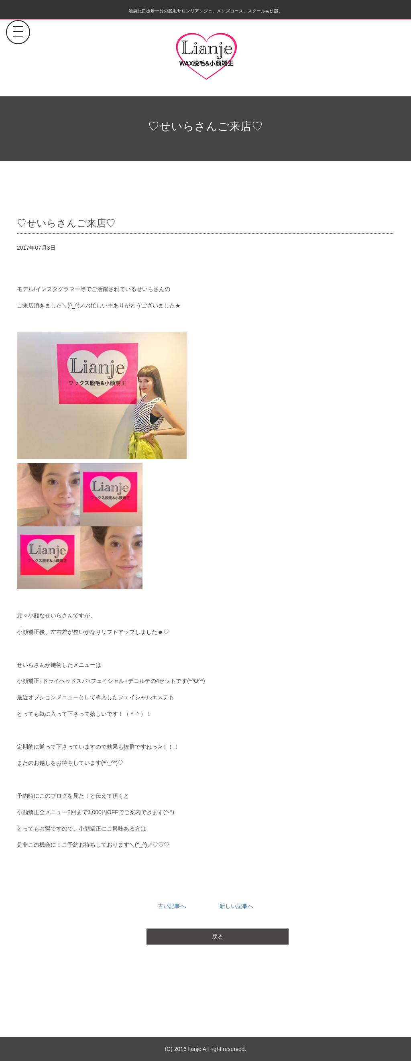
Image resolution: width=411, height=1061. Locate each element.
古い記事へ (172, 906)
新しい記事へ (236, 906)
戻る (217, 936)
